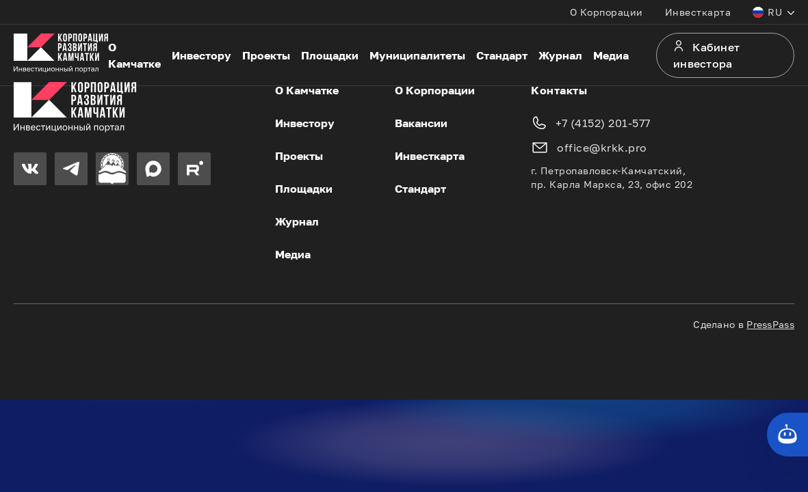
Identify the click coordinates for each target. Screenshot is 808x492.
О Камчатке (134, 55)
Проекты (266, 55)
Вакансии (421, 123)
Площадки (330, 55)
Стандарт (501, 55)
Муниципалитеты (417, 55)
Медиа (611, 55)
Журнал (560, 55)
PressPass (770, 324)
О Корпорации (606, 12)
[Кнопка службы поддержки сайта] (787, 434)
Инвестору (201, 55)
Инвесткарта (698, 12)
